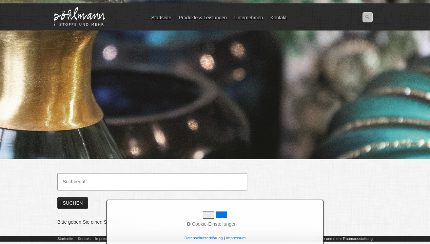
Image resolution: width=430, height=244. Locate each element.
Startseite (161, 17)
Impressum (104, 239)
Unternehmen (248, 17)
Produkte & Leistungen (203, 17)
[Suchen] (367, 17)
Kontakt (279, 17)
